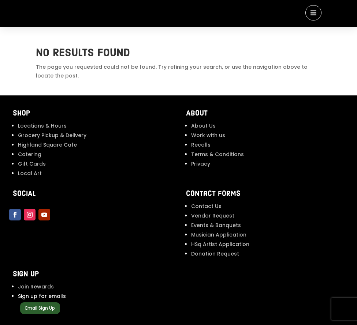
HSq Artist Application (220, 244)
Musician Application (218, 234)
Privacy (200, 163)
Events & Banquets (216, 225)
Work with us (208, 135)
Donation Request (215, 253)
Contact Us (206, 206)
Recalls (201, 144)
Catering (29, 154)
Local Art (30, 173)
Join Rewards (36, 286)
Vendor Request (212, 215)
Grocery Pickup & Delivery (52, 135)
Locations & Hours (42, 125)
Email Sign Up (40, 308)
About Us (203, 125)
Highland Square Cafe (47, 144)
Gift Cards (32, 163)
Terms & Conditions (217, 154)
